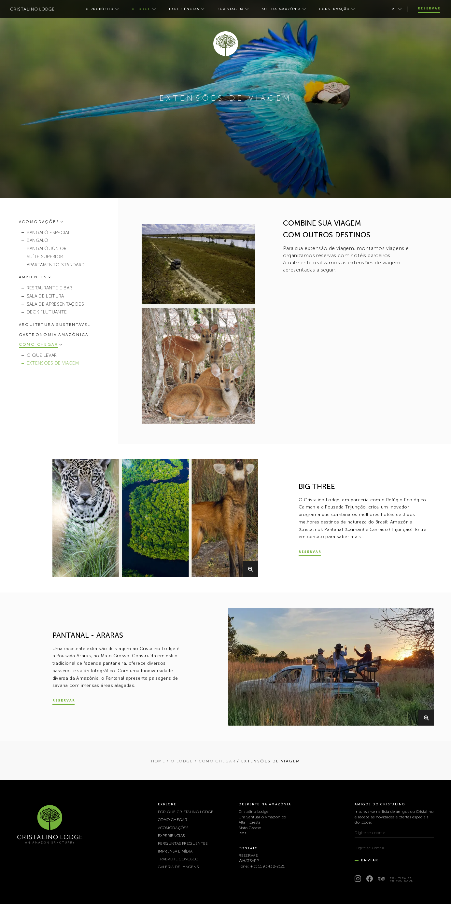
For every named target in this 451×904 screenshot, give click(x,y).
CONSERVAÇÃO (334, 9)
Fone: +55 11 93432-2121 (262, 866)
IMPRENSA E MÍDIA (175, 851)
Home (158, 761)
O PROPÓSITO (100, 9)
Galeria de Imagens (178, 867)
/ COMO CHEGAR (215, 761)
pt (394, 9)
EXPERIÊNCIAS (184, 9)
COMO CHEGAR (172, 819)
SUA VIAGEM (231, 9)
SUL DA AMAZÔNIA (281, 9)
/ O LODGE (180, 761)
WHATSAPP (249, 860)
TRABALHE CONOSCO (178, 859)
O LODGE (141, 9)
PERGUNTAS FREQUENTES (183, 843)
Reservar (429, 8)
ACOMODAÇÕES (173, 828)
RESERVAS (248, 855)
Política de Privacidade (401, 879)
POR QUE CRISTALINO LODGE (186, 812)
